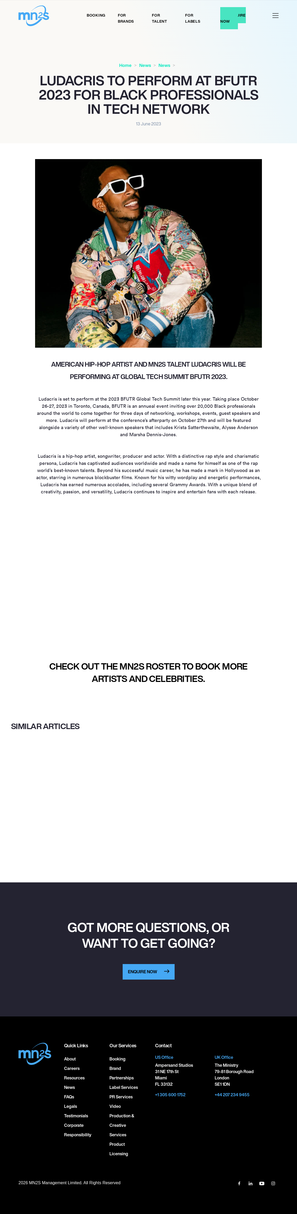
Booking (96, 15)
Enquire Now (233, 18)
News (145, 65)
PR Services (121, 1097)
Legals (70, 1106)
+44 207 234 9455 (232, 1095)
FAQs (69, 1097)
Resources (74, 1078)
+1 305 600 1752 (170, 1095)
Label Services (123, 1087)
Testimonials (76, 1116)
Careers (72, 1068)
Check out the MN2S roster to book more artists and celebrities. (148, 672)
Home (125, 65)
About (70, 1059)
